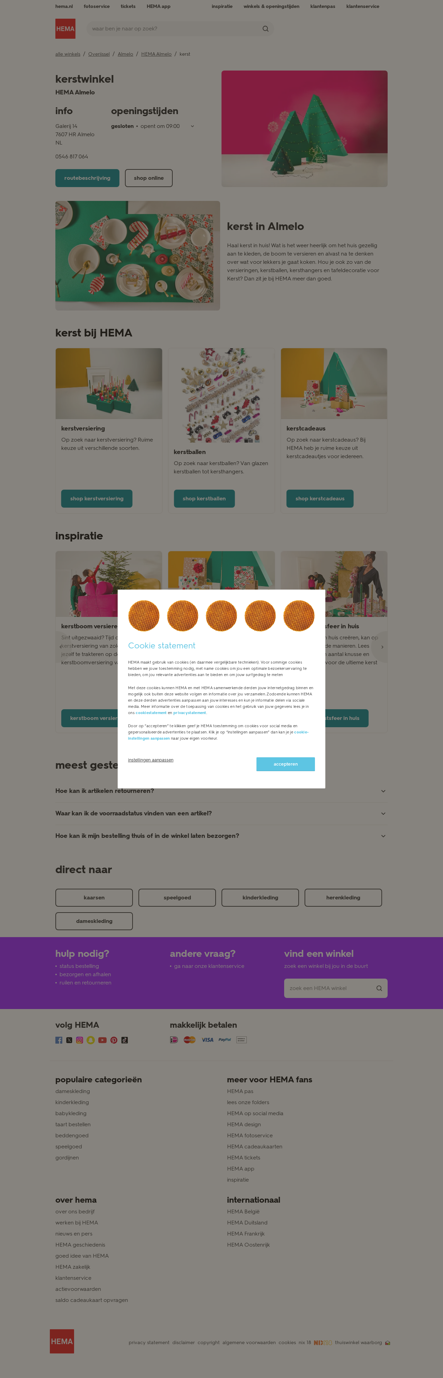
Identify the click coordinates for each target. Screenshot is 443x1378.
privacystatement (189, 713)
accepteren (286, 764)
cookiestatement (151, 713)
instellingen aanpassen (150, 759)
